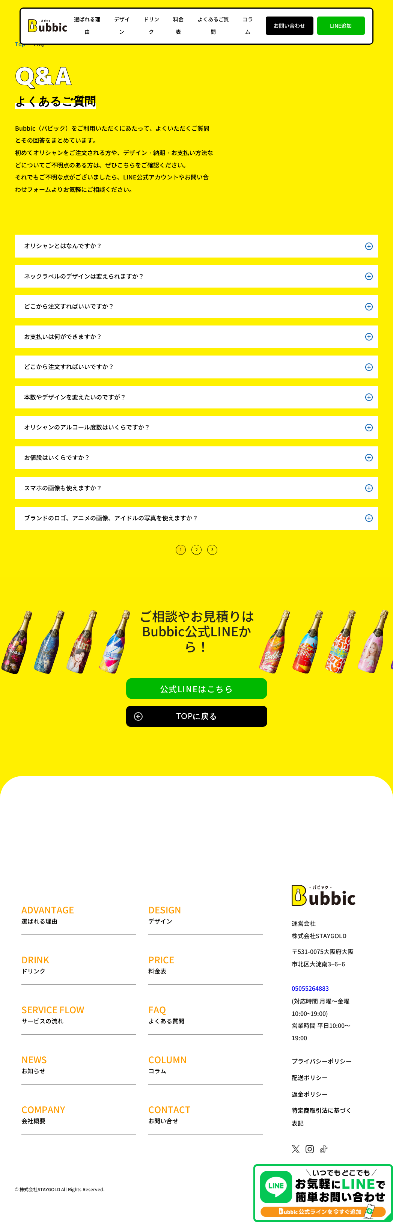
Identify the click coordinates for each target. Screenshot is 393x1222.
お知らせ (78, 1017)
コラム (205, 1017)
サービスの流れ (78, 979)
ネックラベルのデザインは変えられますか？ (198, 276)
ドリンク (78, 941)
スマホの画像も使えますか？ (198, 488)
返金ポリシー (310, 1093)
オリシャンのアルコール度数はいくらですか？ (198, 427)
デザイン (205, 903)
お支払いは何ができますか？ (198, 336)
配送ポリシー (310, 1077)
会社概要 (78, 1055)
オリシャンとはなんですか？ (198, 245)
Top (20, 44)
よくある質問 (205, 979)
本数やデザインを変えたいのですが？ (198, 397)
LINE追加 (341, 25)
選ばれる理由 (78, 903)
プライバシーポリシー (322, 1061)
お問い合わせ (289, 25)
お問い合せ (205, 1055)
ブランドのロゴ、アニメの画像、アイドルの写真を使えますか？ (198, 518)
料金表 (205, 941)
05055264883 (310, 988)
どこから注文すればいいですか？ (198, 306)
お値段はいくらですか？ (198, 458)
